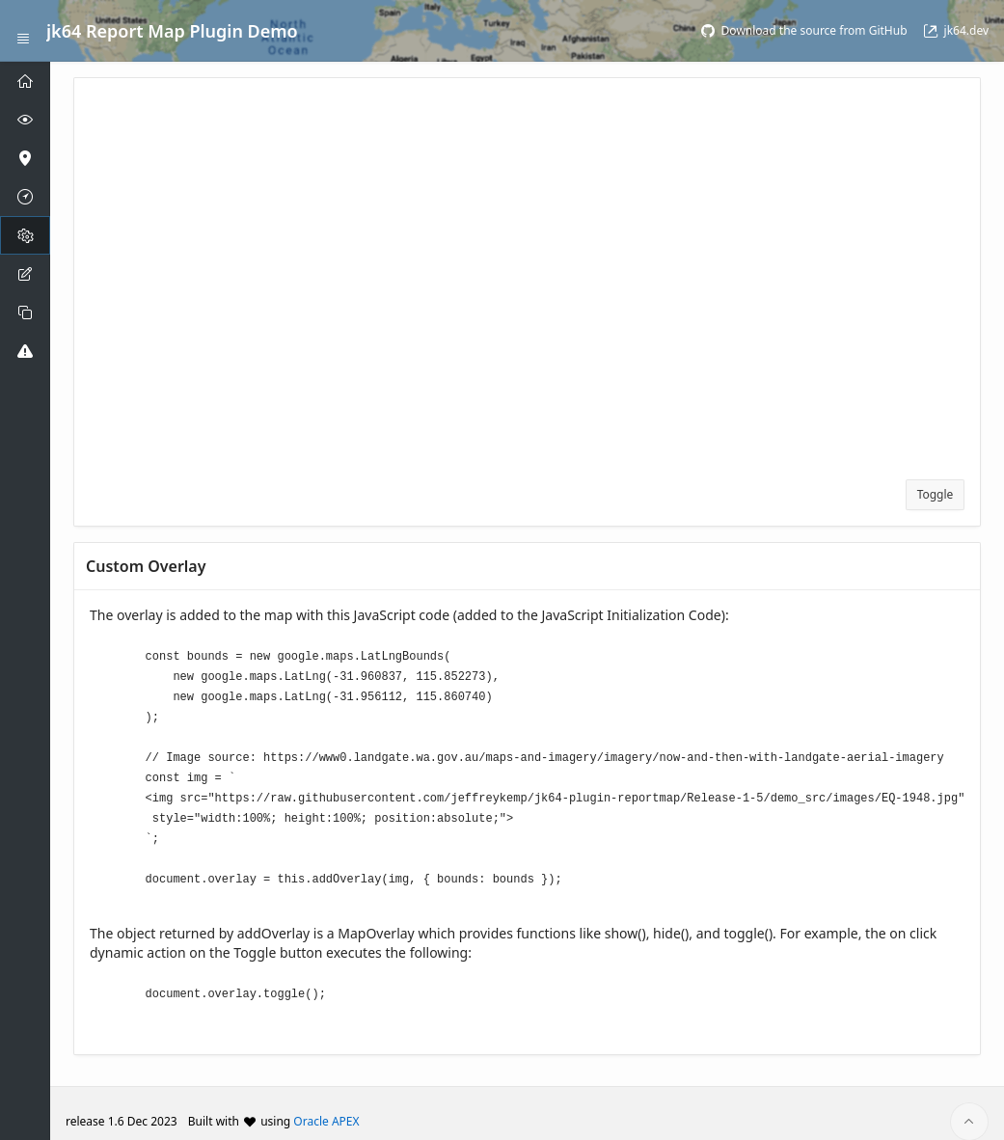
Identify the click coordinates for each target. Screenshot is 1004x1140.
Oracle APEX (326, 1105)
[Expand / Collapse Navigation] (23, 31)
